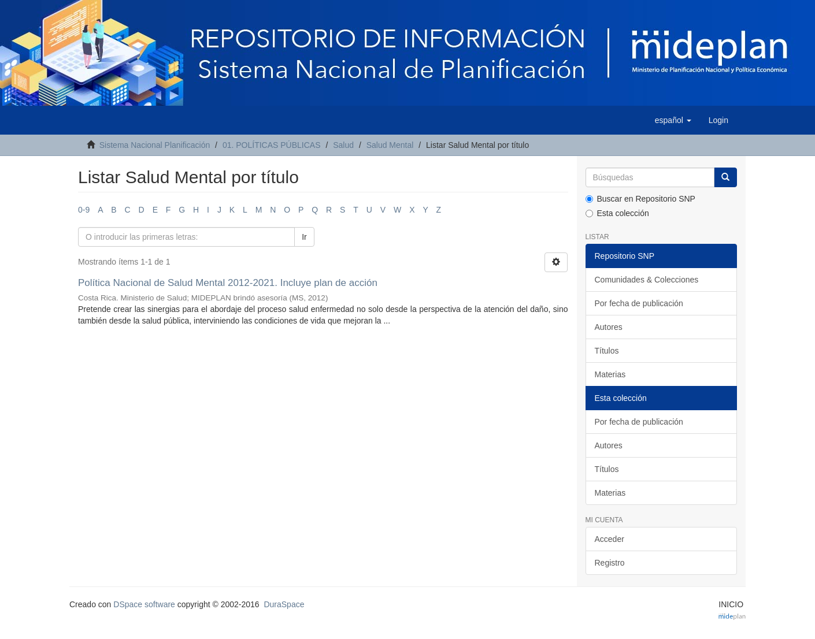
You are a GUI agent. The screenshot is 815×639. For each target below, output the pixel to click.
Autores (609, 327)
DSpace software (144, 604)
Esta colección (617, 213)
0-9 (84, 209)
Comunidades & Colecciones (647, 279)
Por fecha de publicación (639, 303)
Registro (610, 562)
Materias (610, 374)
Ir (304, 237)
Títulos (607, 350)
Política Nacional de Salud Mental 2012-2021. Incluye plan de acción (227, 282)
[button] (673, 120)
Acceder (609, 539)
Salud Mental (390, 145)
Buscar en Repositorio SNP (640, 198)
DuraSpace (284, 604)
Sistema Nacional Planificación (154, 145)
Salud (343, 145)
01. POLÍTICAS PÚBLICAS (272, 145)
